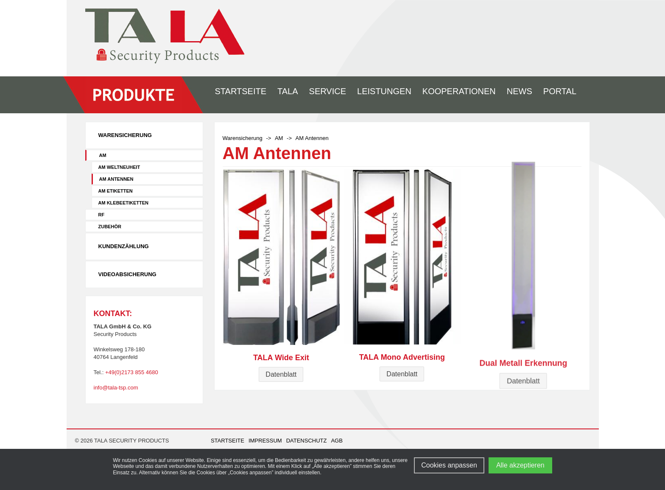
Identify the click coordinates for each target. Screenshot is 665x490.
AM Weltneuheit (119, 167)
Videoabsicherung (127, 274)
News (519, 91)
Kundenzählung (123, 246)
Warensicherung (125, 135)
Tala (287, 91)
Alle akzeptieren (520, 465)
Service (327, 91)
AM (102, 155)
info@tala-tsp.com (116, 387)
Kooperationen (459, 91)
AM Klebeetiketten (123, 202)
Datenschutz (306, 440)
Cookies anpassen (449, 465)
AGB (336, 440)
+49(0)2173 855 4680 (131, 372)
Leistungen (384, 91)
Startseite (241, 91)
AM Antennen (116, 179)
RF (101, 214)
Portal (559, 91)
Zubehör (109, 226)
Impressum (265, 440)
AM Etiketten (115, 190)
